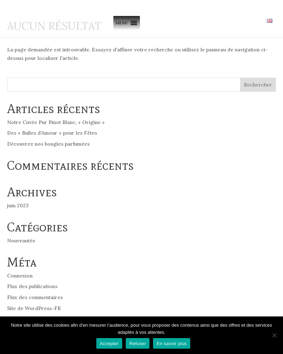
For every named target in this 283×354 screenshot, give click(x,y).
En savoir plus (172, 343)
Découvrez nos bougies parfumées (48, 144)
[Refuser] (274, 335)
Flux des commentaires (35, 297)
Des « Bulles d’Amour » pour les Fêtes (52, 133)
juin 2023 (18, 205)
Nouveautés (21, 240)
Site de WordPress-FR (34, 308)
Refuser (137, 343)
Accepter (109, 343)
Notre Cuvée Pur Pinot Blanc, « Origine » (56, 122)
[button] (121, 23)
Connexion (20, 275)
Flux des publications (32, 286)
